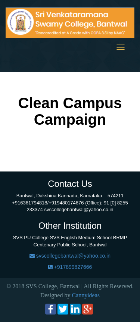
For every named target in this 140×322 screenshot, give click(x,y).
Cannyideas (86, 295)
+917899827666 (70, 267)
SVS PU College (31, 237)
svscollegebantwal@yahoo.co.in (70, 256)
